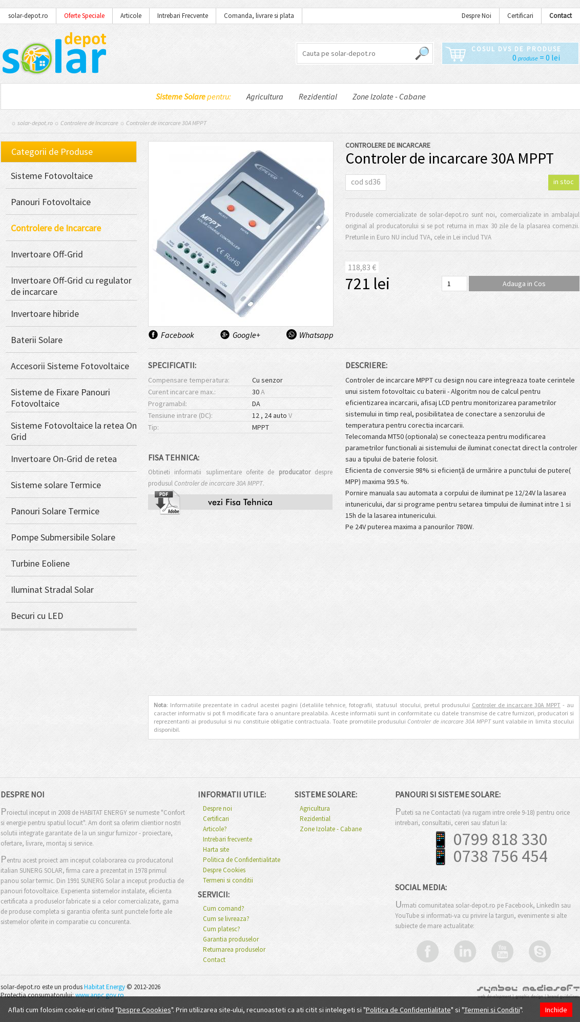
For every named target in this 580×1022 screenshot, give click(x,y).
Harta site (216, 850)
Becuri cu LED (37, 616)
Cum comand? (223, 909)
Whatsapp (316, 335)
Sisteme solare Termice (56, 485)
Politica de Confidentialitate (241, 860)
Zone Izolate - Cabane (389, 96)
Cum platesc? (221, 929)
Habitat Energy (104, 987)
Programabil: (167, 403)
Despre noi (217, 809)
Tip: (153, 427)
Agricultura (264, 96)
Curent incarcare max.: (182, 391)
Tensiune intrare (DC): (180, 415)
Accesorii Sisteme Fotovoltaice (70, 366)
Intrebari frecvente (227, 839)
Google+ (246, 335)
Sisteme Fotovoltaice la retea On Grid (74, 431)
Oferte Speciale (84, 15)
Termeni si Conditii (492, 1009)
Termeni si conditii (228, 880)
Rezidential (318, 96)
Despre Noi (476, 15)
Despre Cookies (224, 870)
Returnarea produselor (234, 950)
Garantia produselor (231, 939)
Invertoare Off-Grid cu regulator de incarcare (71, 286)
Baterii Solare (37, 340)
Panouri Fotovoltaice (51, 202)
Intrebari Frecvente (182, 15)
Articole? (215, 829)
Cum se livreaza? (226, 919)
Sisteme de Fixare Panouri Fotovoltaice (60, 398)
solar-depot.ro (28, 15)
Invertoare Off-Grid (47, 254)
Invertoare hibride (45, 313)
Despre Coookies (144, 1009)
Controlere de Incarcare (89, 123)
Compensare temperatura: (189, 380)
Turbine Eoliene (40, 563)
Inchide (556, 1009)
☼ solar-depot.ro (32, 123)
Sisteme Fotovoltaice (52, 176)
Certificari (520, 15)
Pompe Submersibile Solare (63, 537)
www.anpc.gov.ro (99, 995)
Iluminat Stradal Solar (52, 589)
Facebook (177, 335)
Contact (214, 960)
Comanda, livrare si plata (259, 15)
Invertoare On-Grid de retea (64, 459)
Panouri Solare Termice (55, 511)
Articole (130, 15)
